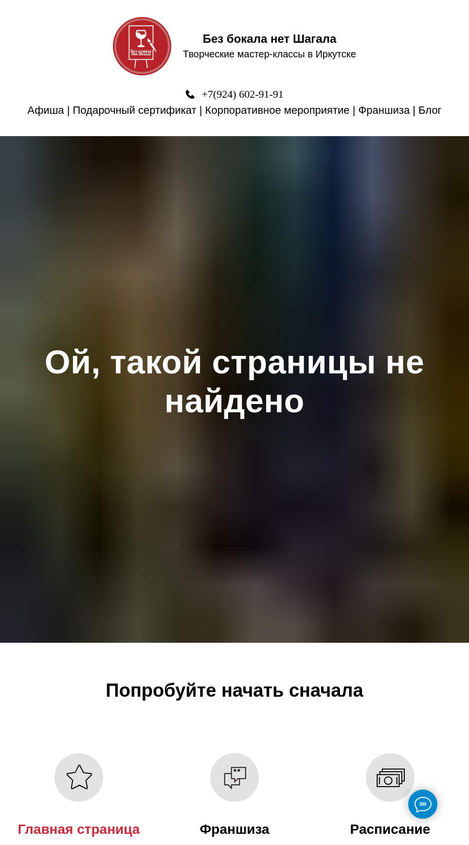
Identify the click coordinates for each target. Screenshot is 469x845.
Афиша (45, 110)
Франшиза (384, 110)
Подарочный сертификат (135, 110)
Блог (430, 110)
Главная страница (79, 829)
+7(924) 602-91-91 (243, 94)
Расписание (390, 829)
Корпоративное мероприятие (277, 110)
